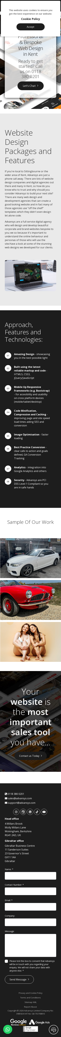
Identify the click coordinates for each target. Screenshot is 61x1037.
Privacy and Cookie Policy (30, 993)
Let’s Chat (29, 86)
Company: (10, 915)
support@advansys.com (20, 802)
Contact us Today (29, 756)
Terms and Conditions (30, 997)
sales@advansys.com (18, 798)
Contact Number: (14, 884)
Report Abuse (30, 1006)
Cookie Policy (30, 19)
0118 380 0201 (31, 73)
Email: (9, 900)
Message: (9, 931)
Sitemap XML (31, 1002)
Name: (9, 869)
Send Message (18, 979)
